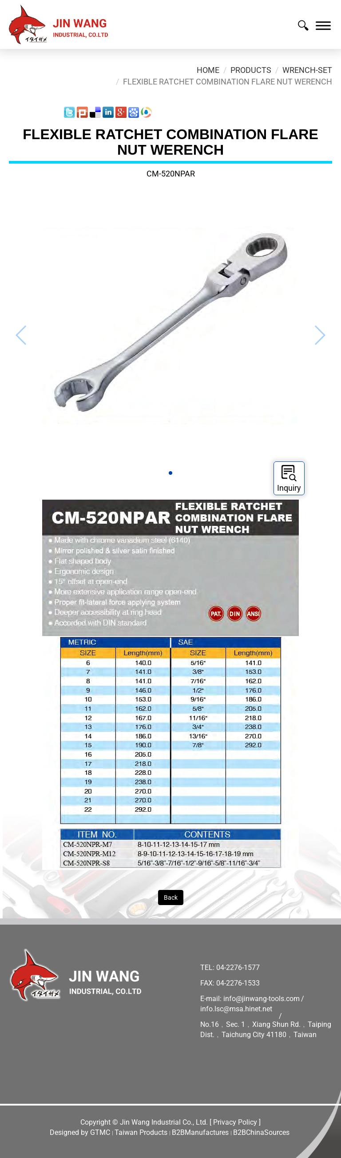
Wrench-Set (307, 70)
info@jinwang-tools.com (261, 998)
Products (250, 70)
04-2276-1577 (238, 967)
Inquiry (289, 479)
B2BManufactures (200, 1132)
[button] (170, 473)
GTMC (100, 1132)
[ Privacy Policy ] (235, 1122)
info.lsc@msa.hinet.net (236, 1009)
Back (171, 897)
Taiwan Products (141, 1132)
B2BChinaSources (261, 1132)
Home (208, 70)
